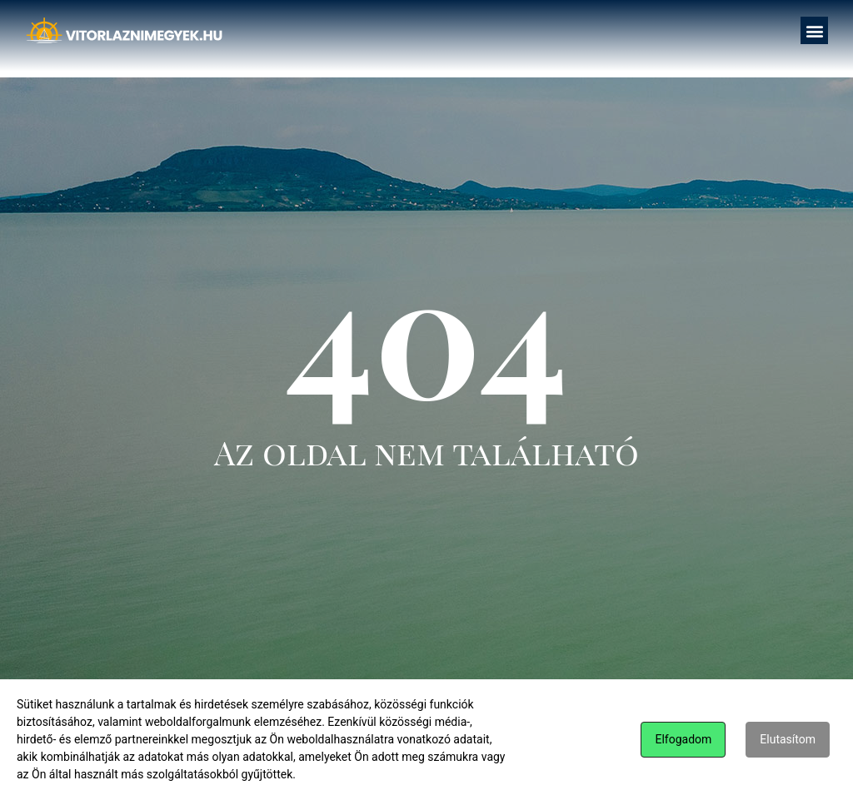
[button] (814, 30)
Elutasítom (788, 739)
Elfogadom (683, 739)
